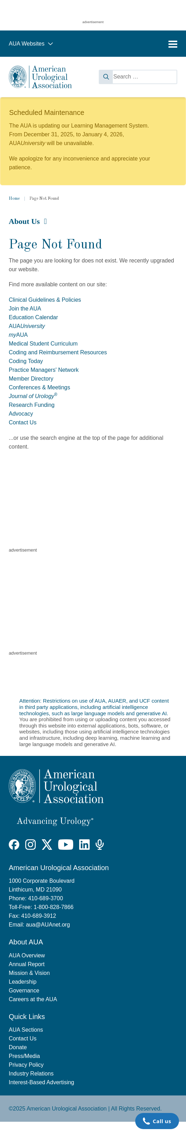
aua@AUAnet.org (48, 925)
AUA (27, 326)
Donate (18, 1047)
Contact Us (22, 422)
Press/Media (24, 1056)
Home (14, 199)
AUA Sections (26, 1030)
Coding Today (26, 361)
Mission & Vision (29, 973)
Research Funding (32, 405)
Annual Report (26, 964)
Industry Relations (31, 1074)
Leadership (22, 982)
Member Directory (31, 379)
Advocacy (21, 414)
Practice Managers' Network (44, 370)
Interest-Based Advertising (41, 1082)
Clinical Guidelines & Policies (45, 300)
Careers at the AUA (33, 999)
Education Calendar (33, 317)
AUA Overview (27, 955)
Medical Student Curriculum (43, 344)
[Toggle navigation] (173, 43)
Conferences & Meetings (39, 387)
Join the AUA (25, 309)
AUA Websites (31, 44)
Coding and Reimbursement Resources (58, 352)
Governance (24, 990)
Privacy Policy (26, 1065)
